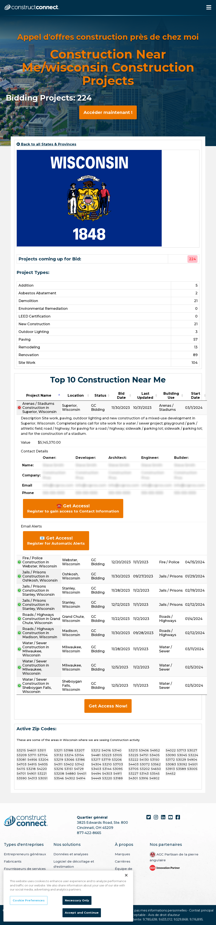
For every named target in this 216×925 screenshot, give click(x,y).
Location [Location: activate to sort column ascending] (76, 395)
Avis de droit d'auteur (164, 915)
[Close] (126, 875)
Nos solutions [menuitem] (67, 844)
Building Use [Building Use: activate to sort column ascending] (171, 395)
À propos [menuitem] (124, 844)
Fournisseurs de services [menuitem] (25, 869)
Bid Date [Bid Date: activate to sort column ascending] (121, 395)
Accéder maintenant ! (108, 112)
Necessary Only (77, 900)
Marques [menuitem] (122, 854)
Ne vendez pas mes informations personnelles (152, 910)
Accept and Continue (82, 912)
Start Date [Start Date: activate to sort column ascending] (195, 395)
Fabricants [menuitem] (12, 861)
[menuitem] (165, 868)
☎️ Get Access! (73, 508)
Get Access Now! (108, 706)
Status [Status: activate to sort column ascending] (100, 395)
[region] (68, 896)
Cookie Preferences (28, 900)
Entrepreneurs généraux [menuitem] (25, 854)
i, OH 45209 (103, 828)
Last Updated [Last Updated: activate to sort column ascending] (145, 395)
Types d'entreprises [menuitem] (24, 844)
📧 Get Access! (56, 540)
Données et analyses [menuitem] (70, 854)
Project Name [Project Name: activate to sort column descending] (38, 395)
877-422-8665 (89, 833)
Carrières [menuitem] (122, 861)
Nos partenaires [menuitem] (166, 844)
